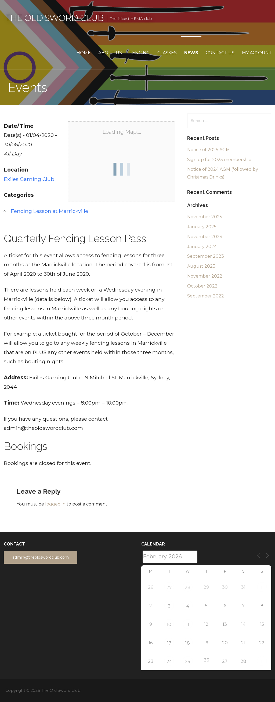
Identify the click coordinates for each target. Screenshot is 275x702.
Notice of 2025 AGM (208, 149)
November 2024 (204, 236)
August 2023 (201, 266)
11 (187, 624)
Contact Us (220, 52)
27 (169, 587)
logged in (55, 504)
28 (187, 587)
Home (84, 52)
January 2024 (202, 246)
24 (169, 661)
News (191, 52)
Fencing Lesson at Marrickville (49, 211)
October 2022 (202, 286)
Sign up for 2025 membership (219, 159)
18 (187, 643)
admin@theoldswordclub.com (40, 557)
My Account (257, 52)
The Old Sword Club (54, 18)
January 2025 (201, 226)
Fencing (139, 52)
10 (169, 624)
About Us (110, 52)
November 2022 (204, 276)
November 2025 (204, 216)
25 (187, 661)
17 (169, 643)
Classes (167, 52)
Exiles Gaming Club (29, 179)
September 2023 (205, 256)
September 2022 (205, 296)
